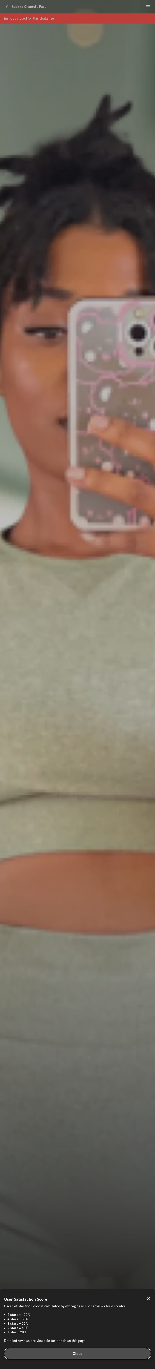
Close (77, 1353)
